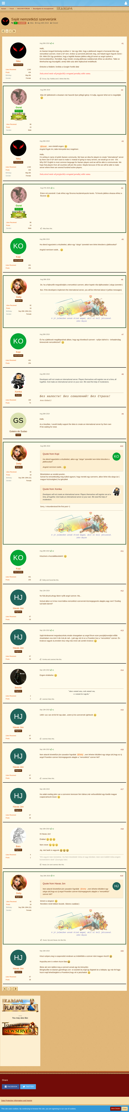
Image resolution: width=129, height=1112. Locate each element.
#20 (122, 951)
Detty (81, 755)
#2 (122, 90)
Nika (32, 23)
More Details (115, 1108)
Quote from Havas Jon (54, 883)
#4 (122, 188)
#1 (123, 43)
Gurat (44, 146)
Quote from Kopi (51, 454)
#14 (122, 670)
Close (125, 1108)
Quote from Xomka (52, 489)
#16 (122, 750)
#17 (122, 789)
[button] (3, 3)
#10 (121, 446)
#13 (122, 630)
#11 (122, 551)
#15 (122, 710)
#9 (123, 414)
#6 (122, 280)
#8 (123, 374)
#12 (122, 591)
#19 (121, 876)
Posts (7, 72)
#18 (122, 829)
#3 (123, 141)
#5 (123, 239)
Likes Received (11, 69)
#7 (123, 334)
